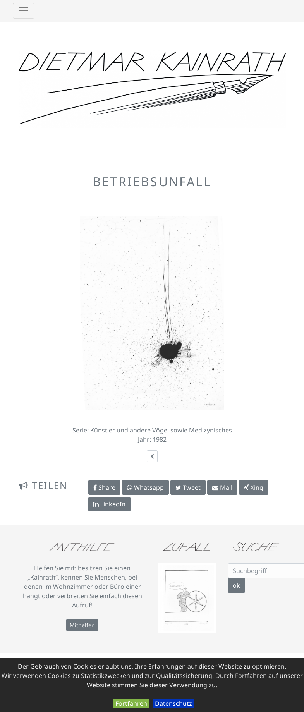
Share (104, 487)
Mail (222, 487)
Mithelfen (82, 625)
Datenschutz (173, 703)
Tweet (188, 487)
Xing (253, 487)
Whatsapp (145, 487)
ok (236, 585)
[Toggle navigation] (23, 11)
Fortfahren (131, 703)
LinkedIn (109, 504)
